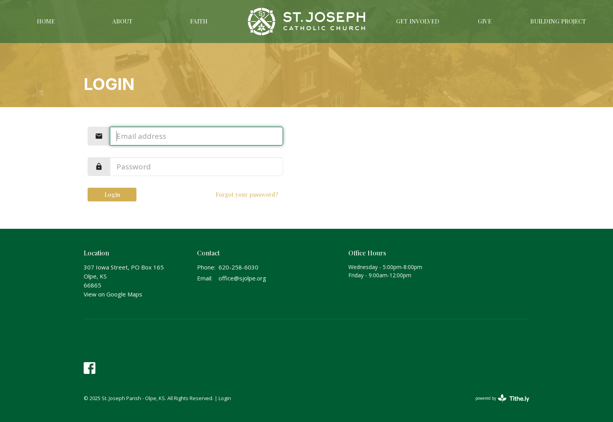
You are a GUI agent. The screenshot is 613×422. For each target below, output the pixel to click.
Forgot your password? (247, 194)
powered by (502, 398)
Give (484, 21)
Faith (199, 21)
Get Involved (417, 21)
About (122, 21)
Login (112, 194)
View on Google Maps (113, 294)
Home (46, 21)
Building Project (558, 21)
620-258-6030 (238, 267)
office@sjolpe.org (242, 278)
